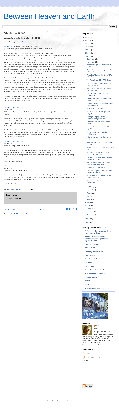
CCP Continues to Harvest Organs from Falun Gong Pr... (98, 177)
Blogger (69, 401)
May (88, 202)
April (89, 205)
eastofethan (89, 262)
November (91, 62)
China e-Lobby (90, 248)
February (90, 212)
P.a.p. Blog (89, 284)
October (90, 187)
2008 (87, 53)
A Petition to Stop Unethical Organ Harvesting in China (98, 232)
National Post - (8, 46)
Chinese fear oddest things (96, 167)
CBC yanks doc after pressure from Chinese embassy (99, 158)
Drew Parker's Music (93, 259)
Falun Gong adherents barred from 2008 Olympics (98, 84)
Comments (89, 357)
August (89, 193)
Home (41, 209)
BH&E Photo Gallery (93, 244)
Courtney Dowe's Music (94, 252)
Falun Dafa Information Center (96, 270)
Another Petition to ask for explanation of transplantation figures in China (96, 239)
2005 (87, 222)
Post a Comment (15, 199)
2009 (87, 50)
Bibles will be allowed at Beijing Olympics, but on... (97, 153)
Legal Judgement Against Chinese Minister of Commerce (98, 163)
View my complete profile (91, 345)
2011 (87, 44)
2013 (87, 37)
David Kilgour (90, 255)
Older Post (71, 209)
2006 (87, 219)
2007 (87, 56)
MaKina (98, 326)
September (91, 190)
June (89, 199)
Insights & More (91, 277)
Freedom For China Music (95, 273)
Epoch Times (90, 266)
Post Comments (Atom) (22, 214)
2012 (87, 40)
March (89, 209)
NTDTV (87, 281)
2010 (87, 47)
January (90, 215)
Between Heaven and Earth (49, 16)
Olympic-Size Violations (94, 108)
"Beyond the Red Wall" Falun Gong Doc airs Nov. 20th (98, 99)
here (24, 42)
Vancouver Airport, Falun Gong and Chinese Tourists (99, 172)
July (88, 196)
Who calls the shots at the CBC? (14, 107)
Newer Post (9, 209)
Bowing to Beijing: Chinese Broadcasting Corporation (96, 118)
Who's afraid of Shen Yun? (95, 288)
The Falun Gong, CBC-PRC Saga (98, 80)
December (91, 59)
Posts (87, 354)
